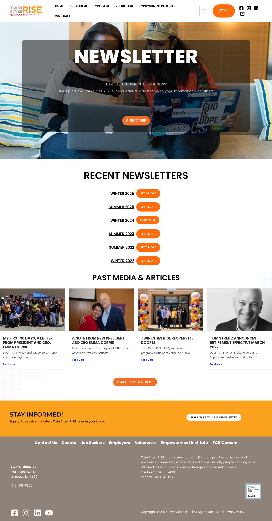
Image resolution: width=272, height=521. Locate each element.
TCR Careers (224, 442)
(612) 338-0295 (22, 485)
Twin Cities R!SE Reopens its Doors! (168, 340)
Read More (9, 364)
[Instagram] (248, 11)
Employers (119, 442)
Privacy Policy (235, 512)
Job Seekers (93, 442)
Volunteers (145, 442)
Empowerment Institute (184, 442)
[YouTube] (262, 11)
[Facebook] (240, 11)
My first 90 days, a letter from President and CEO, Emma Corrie (28, 343)
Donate (69, 442)
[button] (222, 11)
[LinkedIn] (37, 513)
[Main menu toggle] (202, 11)
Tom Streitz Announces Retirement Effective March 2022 (238, 343)
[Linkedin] (255, 11)
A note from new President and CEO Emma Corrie (99, 340)
